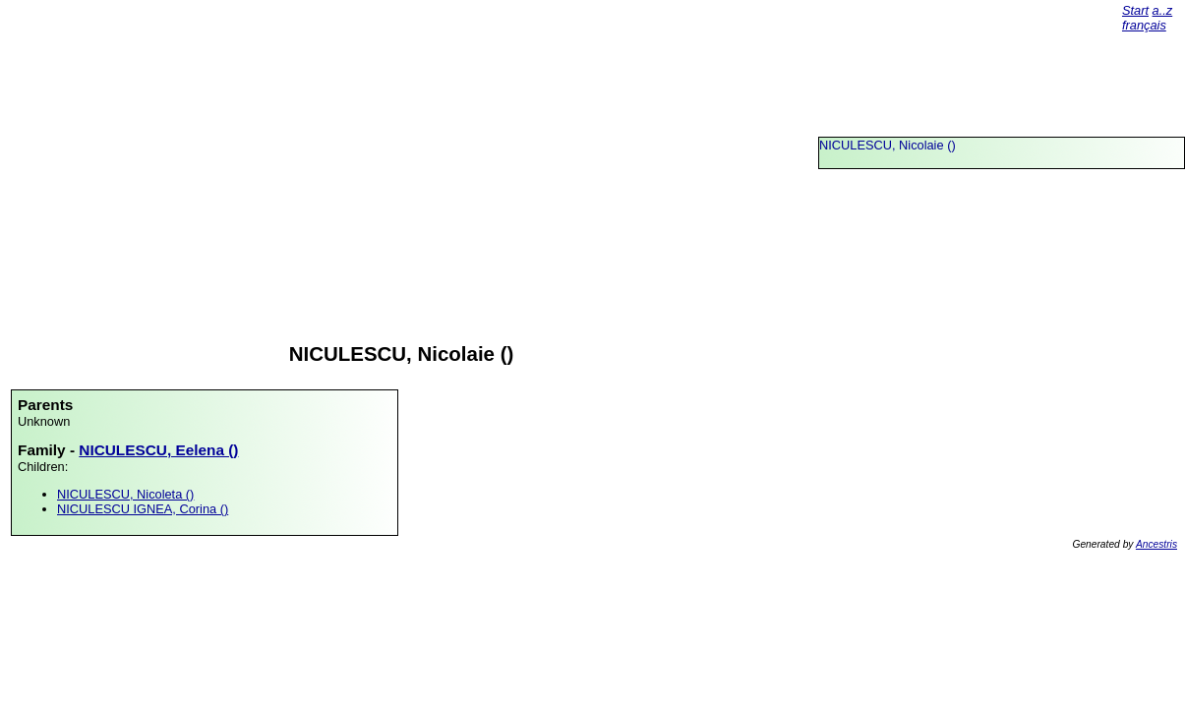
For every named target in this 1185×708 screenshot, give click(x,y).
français (1144, 25)
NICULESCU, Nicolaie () (887, 145)
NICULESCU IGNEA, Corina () (142, 509)
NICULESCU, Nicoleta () (125, 494)
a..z (1163, 10)
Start (1135, 10)
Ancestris (1156, 544)
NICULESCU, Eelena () (158, 450)
